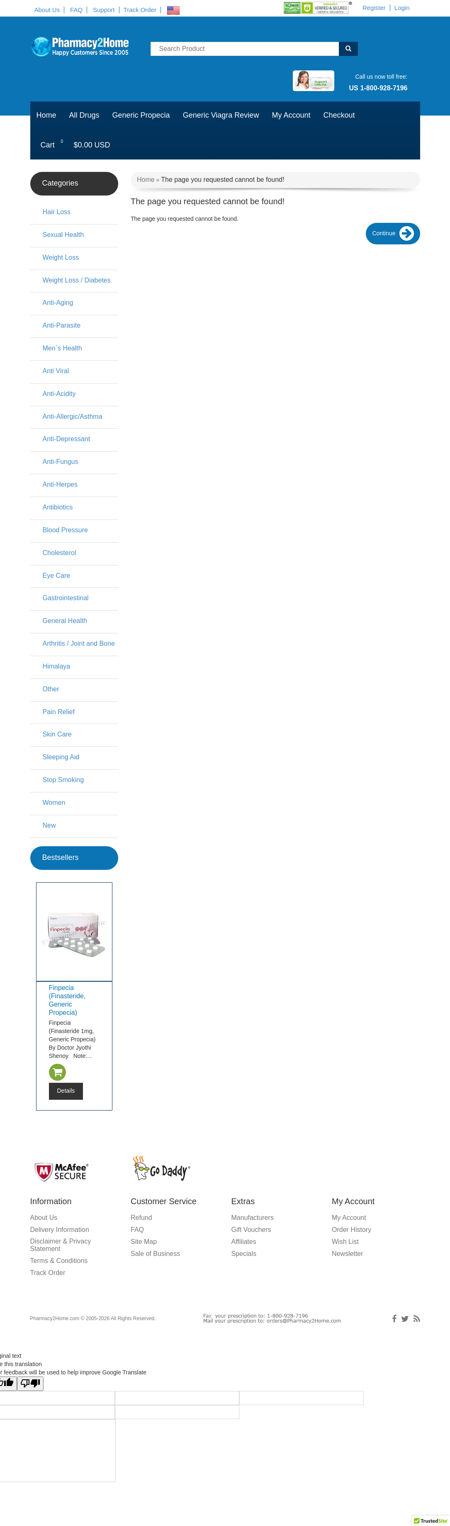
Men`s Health (62, 348)
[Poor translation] (30, 1383)
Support (104, 9)
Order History (351, 1229)
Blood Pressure (65, 530)
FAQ (76, 9)
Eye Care (57, 575)
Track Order (140, 9)
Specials (243, 1253)
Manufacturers (252, 1217)
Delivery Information (59, 1229)
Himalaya (57, 666)
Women (54, 802)
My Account (291, 115)
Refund (141, 1217)
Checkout (339, 115)
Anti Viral (56, 370)
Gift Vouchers (251, 1229)
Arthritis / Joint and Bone (79, 643)
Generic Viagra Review (221, 115)
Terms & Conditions (59, 1260)
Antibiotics (58, 507)
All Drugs (84, 115)
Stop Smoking (63, 779)
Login (402, 7)
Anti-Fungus (60, 461)
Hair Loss (57, 211)
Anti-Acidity (59, 393)
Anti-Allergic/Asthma (72, 416)
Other (51, 689)
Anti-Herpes (60, 484)
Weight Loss (61, 257)
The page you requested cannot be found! (222, 179)
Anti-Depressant (66, 438)
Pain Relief (59, 711)
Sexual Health (63, 234)
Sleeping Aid (61, 757)
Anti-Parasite (62, 325)
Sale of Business (155, 1253)
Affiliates (243, 1241)
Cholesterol (59, 552)
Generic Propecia (141, 115)
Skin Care (57, 734)
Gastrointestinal (66, 597)
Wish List (345, 1241)
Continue (393, 233)
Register (374, 7)
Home (46, 115)
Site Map (144, 1241)
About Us (47, 9)
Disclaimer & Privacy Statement (60, 1245)
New (49, 825)
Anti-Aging (58, 302)
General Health (65, 620)
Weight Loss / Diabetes (77, 280)
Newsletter (347, 1253)
